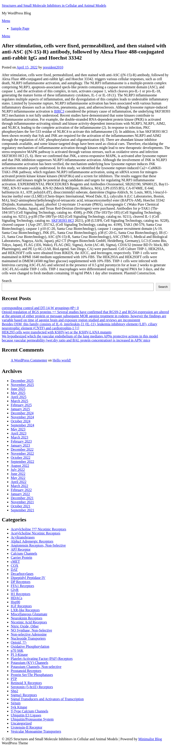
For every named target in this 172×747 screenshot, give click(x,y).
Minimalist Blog (150, 739)
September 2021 (22, 510)
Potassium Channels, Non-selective (36, 667)
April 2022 (18, 482)
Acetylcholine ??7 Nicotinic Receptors (38, 529)
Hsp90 (15, 602)
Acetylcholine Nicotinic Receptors (35, 533)
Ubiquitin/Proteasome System (32, 719)
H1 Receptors (20, 594)
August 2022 (20, 466)
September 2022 (22, 461)
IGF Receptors (21, 606)
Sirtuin (16, 703)
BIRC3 (59, 111)
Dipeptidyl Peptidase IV (28, 578)
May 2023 (18, 429)
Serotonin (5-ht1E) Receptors (32, 687)
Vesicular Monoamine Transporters (36, 731)
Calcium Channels (24, 553)
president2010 (53, 67)
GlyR (15, 590)
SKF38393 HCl (63, 220)
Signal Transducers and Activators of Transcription (47, 699)
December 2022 (22, 449)
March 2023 (19, 437)
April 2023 (18, 433)
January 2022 (20, 494)
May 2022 (18, 478)
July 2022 (18, 470)
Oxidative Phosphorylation (30, 646)
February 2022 (21, 490)
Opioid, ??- (19, 642)
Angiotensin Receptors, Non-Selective (38, 545)
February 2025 (21, 405)
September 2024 (22, 425)
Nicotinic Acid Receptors (29, 622)
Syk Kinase (19, 707)
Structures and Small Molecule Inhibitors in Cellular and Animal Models (54, 5)
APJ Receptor (20, 549)
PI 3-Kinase (19, 654)
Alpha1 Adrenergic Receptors (32, 541)
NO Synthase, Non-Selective (31, 630)
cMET (15, 561)
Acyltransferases (23, 537)
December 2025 (22, 381)
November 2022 (22, 453)
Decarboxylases (22, 574)
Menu (6, 21)
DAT (14, 570)
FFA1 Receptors (22, 586)
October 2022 (20, 457)
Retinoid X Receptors (26, 683)
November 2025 (22, 385)
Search (7, 281)
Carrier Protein (21, 557)
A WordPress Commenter (29, 360)
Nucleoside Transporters (28, 638)
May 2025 (18, 393)
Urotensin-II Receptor (26, 727)
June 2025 (18, 389)
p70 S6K (17, 650)
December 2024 (22, 413)
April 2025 (18, 397)
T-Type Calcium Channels (29, 711)
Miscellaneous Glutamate (29, 614)
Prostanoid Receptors (26, 671)
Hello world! (62, 360)
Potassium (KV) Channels (29, 663)
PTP (14, 679)
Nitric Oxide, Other (25, 626)
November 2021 (22, 502)
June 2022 (18, 474)
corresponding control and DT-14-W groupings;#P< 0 (40, 308)
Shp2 (14, 691)
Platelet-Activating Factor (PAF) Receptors (42, 659)
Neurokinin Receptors (26, 618)
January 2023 (20, 445)
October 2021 (20, 506)
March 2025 (19, 401)
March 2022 (19, 486)
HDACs (16, 598)
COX (14, 565)
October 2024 (20, 421)
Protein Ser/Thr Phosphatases (32, 675)
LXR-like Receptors (25, 610)
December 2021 (22, 498)
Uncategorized (21, 723)
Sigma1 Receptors (24, 695)
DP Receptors (20, 582)
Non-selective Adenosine (29, 634)
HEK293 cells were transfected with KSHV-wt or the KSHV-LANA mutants (57, 332)
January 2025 (20, 409)
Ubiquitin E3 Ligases (26, 715)
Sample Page (20, 28)
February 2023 (21, 441)
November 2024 (22, 417)
